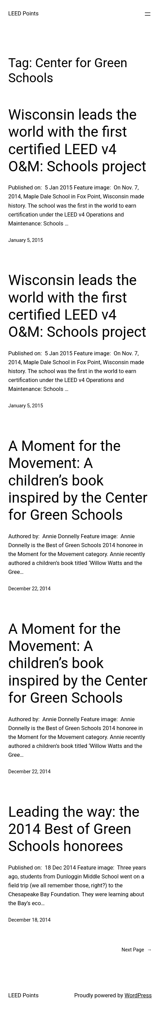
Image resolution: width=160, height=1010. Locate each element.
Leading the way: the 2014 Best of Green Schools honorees (73, 829)
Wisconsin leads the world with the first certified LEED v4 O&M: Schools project (77, 140)
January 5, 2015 (25, 240)
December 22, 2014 (29, 588)
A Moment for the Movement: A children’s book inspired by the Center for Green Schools (77, 481)
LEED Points (23, 13)
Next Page (137, 950)
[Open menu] (148, 14)
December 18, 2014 (29, 920)
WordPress (138, 995)
